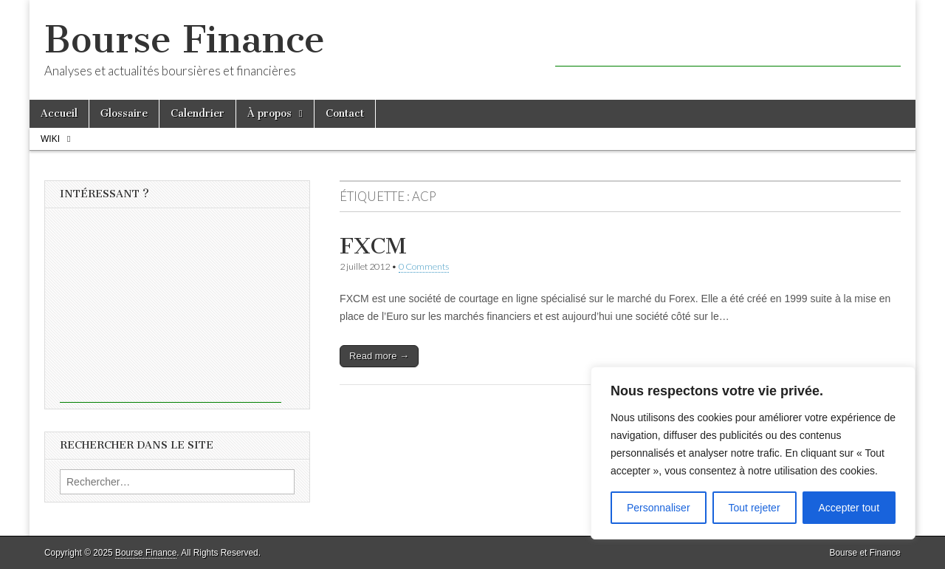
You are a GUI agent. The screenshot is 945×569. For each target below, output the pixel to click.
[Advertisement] (728, 44)
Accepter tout (849, 508)
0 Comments (424, 266)
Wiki (50, 139)
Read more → (379, 355)
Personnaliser (658, 508)
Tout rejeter (754, 508)
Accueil (59, 113)
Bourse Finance (184, 39)
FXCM (373, 246)
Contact (345, 113)
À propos (269, 113)
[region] (753, 453)
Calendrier (197, 113)
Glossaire (124, 113)
